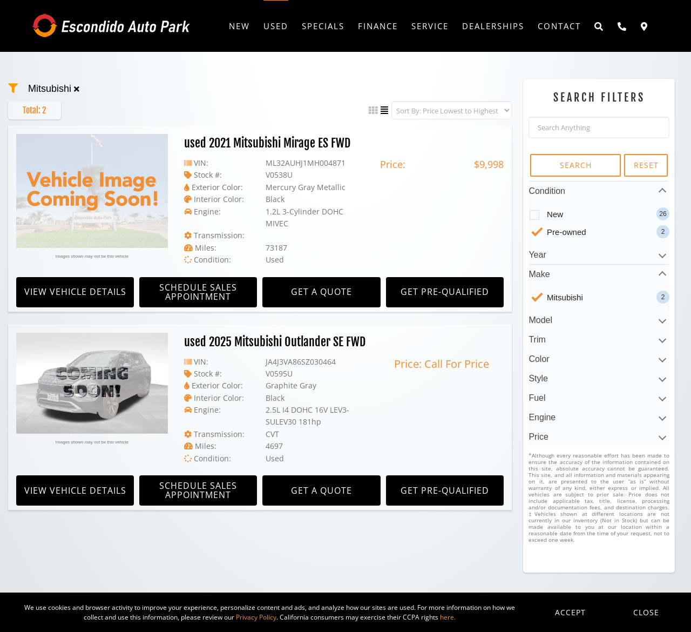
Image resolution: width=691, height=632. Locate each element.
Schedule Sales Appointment (198, 291)
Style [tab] (538, 378)
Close (646, 612)
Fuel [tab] (537, 397)
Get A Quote (321, 292)
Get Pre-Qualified (445, 292)
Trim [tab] (537, 339)
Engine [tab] (542, 417)
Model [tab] (540, 320)
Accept (570, 612)
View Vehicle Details (75, 292)
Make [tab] (539, 274)
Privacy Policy (256, 617)
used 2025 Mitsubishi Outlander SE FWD (274, 341)
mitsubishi (53, 88)
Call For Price (456, 364)
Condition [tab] (547, 191)
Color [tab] (539, 359)
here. (448, 617)
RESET (646, 165)
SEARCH (576, 165)
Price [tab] (538, 436)
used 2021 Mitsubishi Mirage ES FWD (267, 143)
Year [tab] (537, 254)
